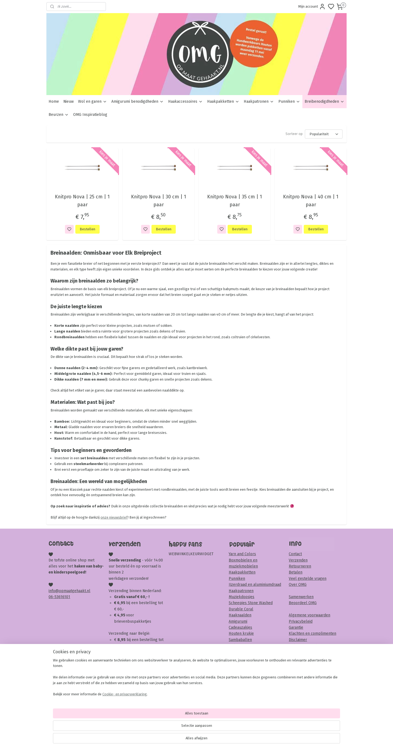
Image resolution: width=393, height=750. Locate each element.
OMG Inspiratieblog (90, 114)
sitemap (217, 740)
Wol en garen (92, 101)
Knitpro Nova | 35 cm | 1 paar (234, 201)
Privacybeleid (300, 621)
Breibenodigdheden (324, 101)
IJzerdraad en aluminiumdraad (255, 584)
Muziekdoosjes (241, 597)
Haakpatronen (259, 101)
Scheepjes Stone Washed (251, 603)
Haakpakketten (223, 101)
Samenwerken (301, 597)
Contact (295, 554)
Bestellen (87, 229)
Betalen (295, 572)
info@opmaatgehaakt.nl (69, 591)
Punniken (289, 101)
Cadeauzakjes (240, 627)
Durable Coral (241, 609)
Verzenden (298, 560)
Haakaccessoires (185, 101)
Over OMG (297, 584)
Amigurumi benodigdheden (137, 101)
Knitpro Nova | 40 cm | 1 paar (310, 201)
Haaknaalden (240, 615)
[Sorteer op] (323, 134)
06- (52, 597)
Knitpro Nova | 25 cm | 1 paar (82, 201)
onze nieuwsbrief (114, 517)
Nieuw (68, 101)
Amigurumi (238, 621)
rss (228, 740)
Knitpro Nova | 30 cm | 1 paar (158, 201)
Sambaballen (240, 639)
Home (54, 101)
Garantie (296, 627)
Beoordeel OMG (303, 603)
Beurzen (59, 114)
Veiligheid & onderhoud (309, 645)
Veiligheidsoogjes (244, 645)
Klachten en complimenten (312, 633)
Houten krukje (241, 633)
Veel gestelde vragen (307, 578)
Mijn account (312, 6)
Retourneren (300, 566)
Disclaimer (298, 639)
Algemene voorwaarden (309, 615)
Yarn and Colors (242, 554)
